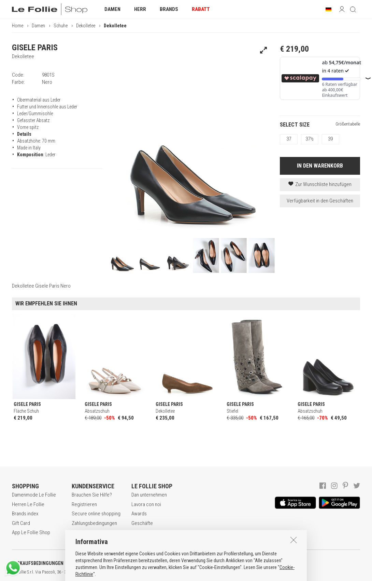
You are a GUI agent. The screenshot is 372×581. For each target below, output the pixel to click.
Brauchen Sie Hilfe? (92, 495)
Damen (38, 25)
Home (17, 25)
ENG (242, 572)
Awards (139, 514)
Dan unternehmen (149, 495)
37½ (309, 139)
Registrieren (84, 504)
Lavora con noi (146, 504)
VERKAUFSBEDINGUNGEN (37, 563)
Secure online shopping (96, 514)
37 (288, 139)
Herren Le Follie (28, 504)
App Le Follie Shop (31, 532)
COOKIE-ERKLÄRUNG (180, 563)
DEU (250, 572)
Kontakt (139, 532)
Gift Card (21, 523)
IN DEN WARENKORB (320, 165)
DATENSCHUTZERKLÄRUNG (111, 563)
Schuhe (61, 25)
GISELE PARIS (35, 47)
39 (330, 139)
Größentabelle (347, 124)
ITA (234, 572)
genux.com (219, 572)
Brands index (25, 514)
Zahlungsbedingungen (94, 523)
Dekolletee (85, 25)
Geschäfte (142, 523)
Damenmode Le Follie (34, 495)
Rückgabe (82, 532)
